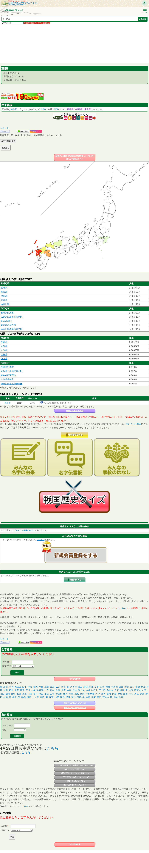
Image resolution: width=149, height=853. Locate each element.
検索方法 (6, 666)
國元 (62, 697)
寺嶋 (23, 697)
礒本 (103, 694)
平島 (41, 687)
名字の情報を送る (8, 141)
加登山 (94, 690)
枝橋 (5, 697)
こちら (123, 608)
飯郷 (13, 694)
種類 (4, 729)
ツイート (4, 128)
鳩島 (76, 694)
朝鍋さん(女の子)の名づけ (75, 708)
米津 (71, 694)
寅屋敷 (114, 687)
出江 (121, 687)
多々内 (110, 690)
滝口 (30, 694)
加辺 (85, 687)
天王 (132, 687)
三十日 (102, 690)
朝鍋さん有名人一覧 (74, 411)
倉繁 (116, 690)
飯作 (65, 694)
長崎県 (70, 109)
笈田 (5, 690)
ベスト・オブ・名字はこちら (74, 769)
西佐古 (106, 697)
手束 (93, 697)
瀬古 (63, 687)
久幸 (33, 690)
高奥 (99, 697)
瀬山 (2, 694)
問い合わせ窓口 (133, 424)
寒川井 (73, 687)
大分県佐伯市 (7, 379)
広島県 (4, 300)
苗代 (109, 694)
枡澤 (91, 687)
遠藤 (125, 694)
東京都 (87, 109)
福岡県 (79, 109)
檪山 (41, 694)
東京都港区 (6, 321)
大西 (108, 687)
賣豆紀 (59, 694)
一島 (46, 690)
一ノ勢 (35, 697)
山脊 (52, 694)
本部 (57, 697)
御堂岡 (40, 690)
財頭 (121, 697)
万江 (136, 694)
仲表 (30, 687)
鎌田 (80, 687)
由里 (14, 697)
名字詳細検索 (74, 679)
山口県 (4, 358)
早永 (116, 697)
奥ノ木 (81, 690)
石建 (19, 694)
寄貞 (138, 687)
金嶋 (88, 697)
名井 (35, 694)
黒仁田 (18, 687)
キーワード (7, 725)
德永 (82, 694)
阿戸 (97, 694)
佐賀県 (4, 346)
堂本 (11, 687)
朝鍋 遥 (7, 403)
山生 (102, 687)
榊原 (122, 690)
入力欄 (5, 662)
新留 (22, 690)
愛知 (73, 697)
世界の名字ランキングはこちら (74, 785)
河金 (114, 694)
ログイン (40, 540)
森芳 (51, 697)
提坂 (35, 687)
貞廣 (63, 690)
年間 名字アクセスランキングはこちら (75, 773)
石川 (11, 690)
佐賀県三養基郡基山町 (11, 371)
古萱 (17, 690)
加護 (42, 697)
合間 (131, 690)
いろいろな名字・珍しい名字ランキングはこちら (75, 765)
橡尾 (143, 687)
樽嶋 (29, 697)
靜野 (142, 694)
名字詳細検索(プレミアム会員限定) (37, 23)
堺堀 (127, 687)
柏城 (88, 690)
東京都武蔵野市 (8, 325)
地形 (43, 109)
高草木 (137, 690)
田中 (24, 687)
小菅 (144, 690)
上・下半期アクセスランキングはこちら (74, 777)
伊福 (120, 694)
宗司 (131, 694)
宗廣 (46, 687)
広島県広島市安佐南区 (11, 317)
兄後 (24, 694)
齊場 (28, 690)
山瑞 (8, 694)
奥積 (79, 697)
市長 (58, 690)
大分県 (4, 350)
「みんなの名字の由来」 (24, 530)
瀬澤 (68, 697)
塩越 (74, 690)
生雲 (69, 690)
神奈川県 (5, 304)
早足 (96, 687)
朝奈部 (13, 109)
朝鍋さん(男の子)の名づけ (75, 703)
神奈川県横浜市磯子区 (11, 329)
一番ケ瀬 (90, 694)
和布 (52, 690)
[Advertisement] (74, 44)
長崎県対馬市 (7, 313)
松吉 (46, 694)
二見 (58, 687)
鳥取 (5, 687)
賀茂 (52, 687)
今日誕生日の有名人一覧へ (75, 781)
